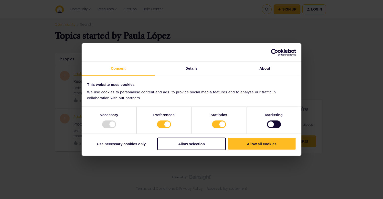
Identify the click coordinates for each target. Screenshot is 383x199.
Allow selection (191, 144)
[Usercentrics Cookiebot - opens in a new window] (274, 52)
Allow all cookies (262, 144)
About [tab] (264, 68)
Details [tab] (191, 68)
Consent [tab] (118, 68)
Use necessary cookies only (121, 144)
